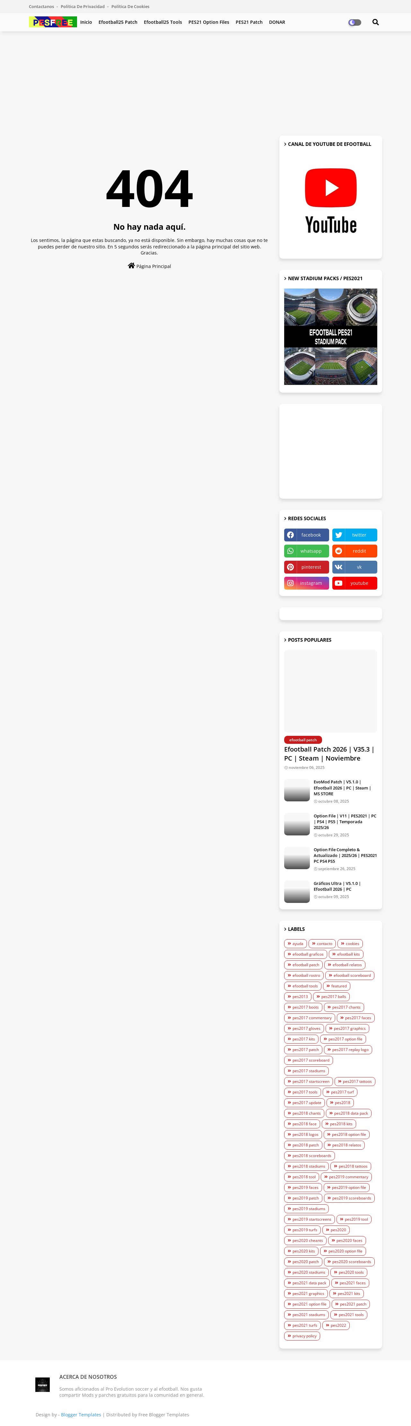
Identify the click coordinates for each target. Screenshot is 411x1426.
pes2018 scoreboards (312, 1155)
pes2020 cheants (308, 1240)
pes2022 (338, 1325)
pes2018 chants (307, 1113)
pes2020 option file (345, 1251)
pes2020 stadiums (309, 1272)
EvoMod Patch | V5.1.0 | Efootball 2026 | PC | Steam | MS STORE (342, 787)
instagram (311, 583)
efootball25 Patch (118, 22)
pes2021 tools (351, 1314)
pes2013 (300, 996)
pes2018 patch (306, 1145)
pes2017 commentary (312, 1017)
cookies (352, 943)
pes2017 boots (306, 1007)
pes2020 (338, 1230)
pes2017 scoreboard (311, 1060)
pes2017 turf (342, 1092)
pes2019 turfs (305, 1230)
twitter (359, 535)
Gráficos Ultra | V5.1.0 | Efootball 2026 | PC (337, 886)
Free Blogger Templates (163, 1415)
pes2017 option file (345, 1039)
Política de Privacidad (83, 6)
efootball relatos (347, 964)
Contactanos (42, 6)
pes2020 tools (351, 1272)
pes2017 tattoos (357, 1081)
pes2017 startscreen (311, 1081)
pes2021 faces (353, 1283)
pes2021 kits (349, 1293)
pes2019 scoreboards (351, 1198)
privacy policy (305, 1336)
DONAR (277, 22)
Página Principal (149, 266)
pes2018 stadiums (309, 1166)
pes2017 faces (358, 1017)
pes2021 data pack (309, 1283)
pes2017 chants (346, 1007)
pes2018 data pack (351, 1113)
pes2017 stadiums (309, 1071)
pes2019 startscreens (312, 1219)
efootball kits (348, 954)
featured (339, 986)
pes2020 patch (306, 1261)
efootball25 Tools (163, 22)
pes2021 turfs (305, 1325)
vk (359, 567)
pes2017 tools (305, 1092)
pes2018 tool (304, 1177)
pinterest (311, 567)
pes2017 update (307, 1102)
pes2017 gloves (306, 1028)
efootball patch (306, 964)
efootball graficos (308, 954)
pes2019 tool (356, 1219)
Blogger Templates (81, 1415)
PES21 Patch (249, 22)
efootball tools (305, 986)
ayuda (298, 943)
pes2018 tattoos (353, 1166)
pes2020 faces (350, 1240)
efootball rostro (306, 975)
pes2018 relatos (346, 1145)
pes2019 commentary (348, 1177)
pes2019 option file (349, 1187)
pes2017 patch (306, 1049)
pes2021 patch (353, 1304)
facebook (311, 535)
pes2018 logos (306, 1134)
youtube (359, 583)
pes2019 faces (306, 1187)
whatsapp (311, 551)
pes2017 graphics (350, 1028)
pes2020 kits (304, 1251)
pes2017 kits (304, 1039)
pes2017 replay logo (350, 1049)
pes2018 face (305, 1124)
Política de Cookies (130, 6)
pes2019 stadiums (309, 1208)
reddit (359, 551)
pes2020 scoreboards (351, 1261)
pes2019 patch (306, 1198)
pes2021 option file (310, 1304)
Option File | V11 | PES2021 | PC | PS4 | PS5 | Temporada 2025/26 (345, 821)
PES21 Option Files (208, 22)
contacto (324, 943)
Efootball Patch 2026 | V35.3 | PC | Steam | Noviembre (329, 753)
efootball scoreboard (352, 975)
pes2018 (342, 1102)
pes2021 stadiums (309, 1314)
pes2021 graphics (308, 1293)
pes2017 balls (333, 996)
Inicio (86, 22)
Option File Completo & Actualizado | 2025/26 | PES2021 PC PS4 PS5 (345, 855)
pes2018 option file (349, 1134)
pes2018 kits (341, 1124)
